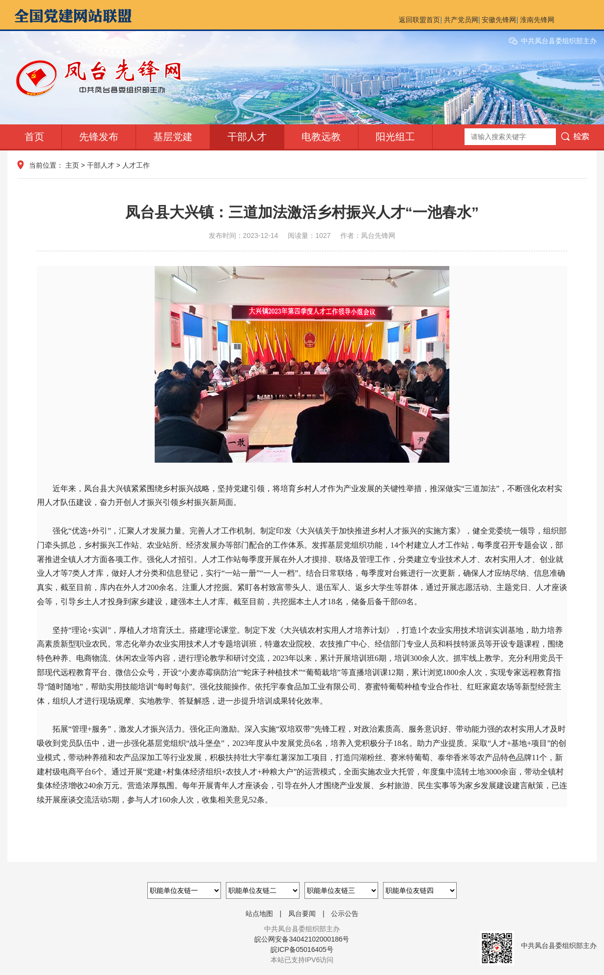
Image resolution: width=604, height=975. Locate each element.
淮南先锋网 (537, 20)
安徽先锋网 (499, 20)
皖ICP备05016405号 (302, 949)
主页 (72, 165)
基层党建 (172, 136)
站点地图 (259, 913)
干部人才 (247, 136)
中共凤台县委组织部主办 (559, 41)
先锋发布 (98, 136)
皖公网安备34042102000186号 (301, 939)
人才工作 (136, 165)
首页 (34, 136)
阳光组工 (395, 136)
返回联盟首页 (419, 20)
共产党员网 (461, 20)
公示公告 (344, 913)
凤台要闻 (302, 913)
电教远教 (321, 136)
